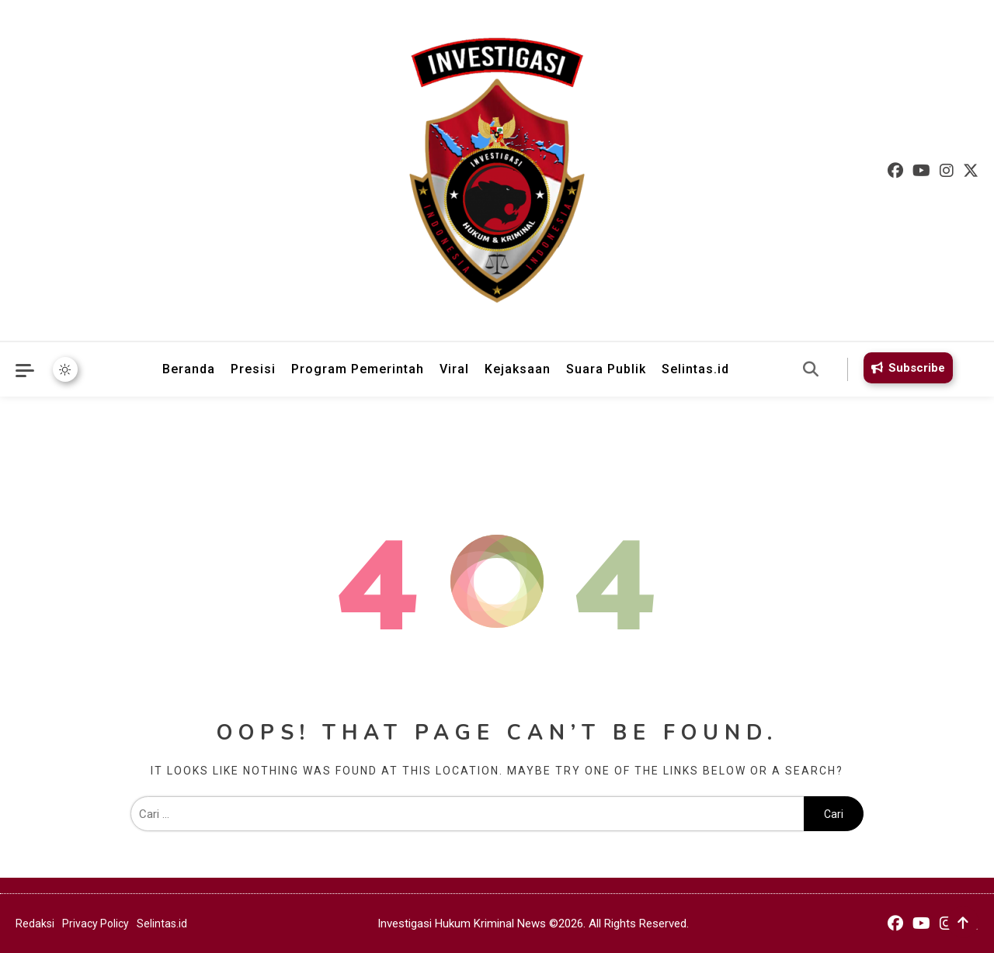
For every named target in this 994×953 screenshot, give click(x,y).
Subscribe (905, 368)
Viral (454, 369)
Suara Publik (606, 369)
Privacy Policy (95, 923)
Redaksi (35, 923)
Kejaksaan (518, 369)
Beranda (188, 369)
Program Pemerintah (357, 369)
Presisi (253, 369)
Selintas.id (695, 369)
